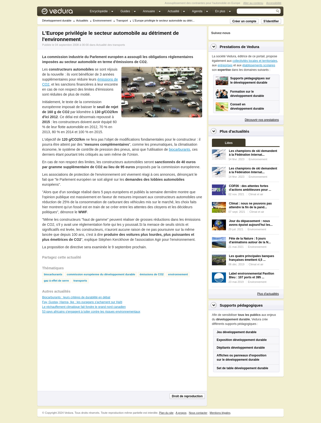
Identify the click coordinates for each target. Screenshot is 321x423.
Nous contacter (198, 412)
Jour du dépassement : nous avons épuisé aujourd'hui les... (251, 223)
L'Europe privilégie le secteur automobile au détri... (164, 20)
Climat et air (256, 194)
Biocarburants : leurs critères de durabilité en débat (76, 297)
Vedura (63, 12)
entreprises (225, 65)
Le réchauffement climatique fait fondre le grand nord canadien (84, 307)
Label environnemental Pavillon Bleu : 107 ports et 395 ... (251, 275)
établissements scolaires (258, 65)
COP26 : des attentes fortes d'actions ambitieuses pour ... (250, 187)
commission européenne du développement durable (101, 274)
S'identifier (271, 21)
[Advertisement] (161, 128)
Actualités (82, 20)
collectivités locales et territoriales (254, 61)
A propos (181, 412)
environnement (178, 274)
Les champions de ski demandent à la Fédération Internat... (253, 152)
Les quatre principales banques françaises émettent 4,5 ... (251, 258)
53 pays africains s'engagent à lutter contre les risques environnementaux (91, 311)
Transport (122, 20)
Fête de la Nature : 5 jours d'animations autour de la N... (250, 240)
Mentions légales (220, 412)
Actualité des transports (110, 44)
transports (80, 280)
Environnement (102, 20)
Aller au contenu (253, 3)
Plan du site (166, 412)
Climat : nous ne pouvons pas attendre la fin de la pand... (250, 205)
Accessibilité (273, 3)
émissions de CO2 (152, 274)
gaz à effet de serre (56, 280)
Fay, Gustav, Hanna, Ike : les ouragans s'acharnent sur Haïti (82, 302)
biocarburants (179, 149)
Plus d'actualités (268, 293)
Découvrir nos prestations (262, 119)
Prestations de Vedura (239, 47)
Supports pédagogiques (241, 305)
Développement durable (56, 20)
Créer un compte (244, 21)
